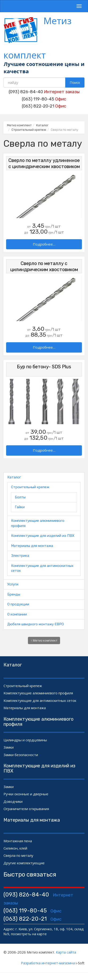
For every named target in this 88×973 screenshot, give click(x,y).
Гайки (20, 507)
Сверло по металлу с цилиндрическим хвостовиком (44, 266)
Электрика (20, 556)
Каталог (14, 477)
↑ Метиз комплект (44, 640)
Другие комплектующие (24, 863)
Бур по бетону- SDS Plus (44, 366)
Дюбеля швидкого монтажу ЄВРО (35, 624)
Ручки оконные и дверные (26, 794)
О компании (17, 614)
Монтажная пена (18, 840)
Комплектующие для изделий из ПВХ (42, 536)
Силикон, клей (15, 848)
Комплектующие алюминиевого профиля (38, 693)
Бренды (13, 594)
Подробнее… (44, 244)
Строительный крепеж (30, 487)
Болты (20, 497)
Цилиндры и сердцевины (25, 740)
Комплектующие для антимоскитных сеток (40, 700)
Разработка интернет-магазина (48, 963)
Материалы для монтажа (32, 546)
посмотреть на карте (29, 933)
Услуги (12, 584)
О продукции (18, 604)
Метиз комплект (38, 37)
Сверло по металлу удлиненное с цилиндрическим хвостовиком (44, 163)
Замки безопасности (21, 754)
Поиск (75, 82)
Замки (9, 747)
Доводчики (13, 801)
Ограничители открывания (26, 808)
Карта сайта (66, 952)
